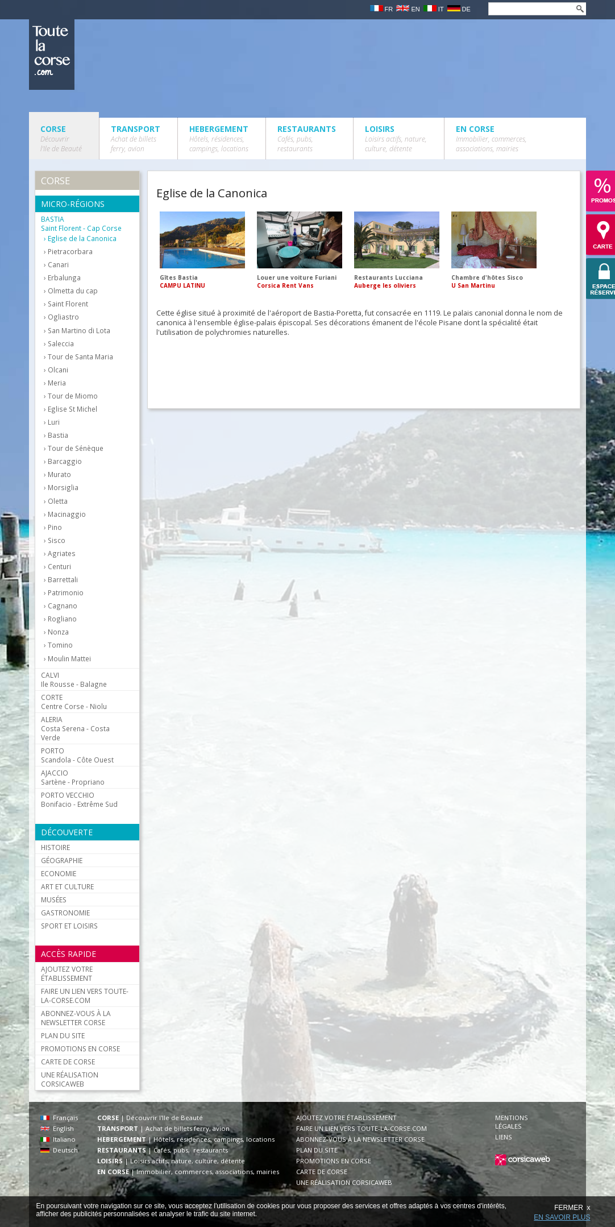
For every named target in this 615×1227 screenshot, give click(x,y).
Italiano (58, 1139)
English (57, 1128)
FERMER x (572, 1208)
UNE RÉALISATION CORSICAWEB (69, 1079)
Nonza (58, 632)
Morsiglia (63, 487)
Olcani (58, 370)
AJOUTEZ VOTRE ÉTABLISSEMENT (67, 973)
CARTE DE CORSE (68, 1061)
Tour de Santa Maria (80, 356)
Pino (55, 527)
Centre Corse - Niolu (74, 702)
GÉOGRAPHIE (61, 860)
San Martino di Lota (79, 330)
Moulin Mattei (69, 658)
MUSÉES (54, 899)
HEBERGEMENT (218, 138)
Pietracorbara (70, 251)
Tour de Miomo (73, 396)
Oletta (58, 501)
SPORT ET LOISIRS (69, 925)
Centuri (59, 566)
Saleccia (61, 343)
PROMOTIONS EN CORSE (80, 1048)
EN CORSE (491, 138)
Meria (57, 383)
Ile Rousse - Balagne (74, 679)
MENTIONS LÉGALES (511, 1121)
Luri (54, 422)
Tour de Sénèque (75, 448)
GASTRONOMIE (65, 912)
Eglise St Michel (72, 409)
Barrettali (63, 579)
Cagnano (62, 606)
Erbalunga (64, 277)
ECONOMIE (58, 873)
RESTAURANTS (306, 138)
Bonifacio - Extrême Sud (79, 799)
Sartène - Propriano (73, 777)
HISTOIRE (55, 847)
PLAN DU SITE (63, 1035)
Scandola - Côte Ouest (77, 755)
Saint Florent (68, 304)
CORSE (61, 138)
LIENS (503, 1137)
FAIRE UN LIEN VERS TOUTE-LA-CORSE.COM (84, 995)
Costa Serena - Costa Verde (75, 728)
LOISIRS (396, 138)
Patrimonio (66, 592)
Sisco (56, 540)
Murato (59, 474)
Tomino (60, 645)
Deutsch (59, 1150)
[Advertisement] (363, 369)
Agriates (62, 553)
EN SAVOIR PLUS (562, 1217)
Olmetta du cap (73, 291)
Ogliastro (63, 317)
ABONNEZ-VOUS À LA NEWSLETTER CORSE (76, 1018)
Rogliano (62, 619)
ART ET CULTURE (67, 886)
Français (59, 1117)
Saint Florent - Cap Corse (81, 223)
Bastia (58, 435)
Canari (58, 264)
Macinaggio (67, 514)
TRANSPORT (135, 138)
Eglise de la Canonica (82, 238)
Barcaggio (65, 461)
